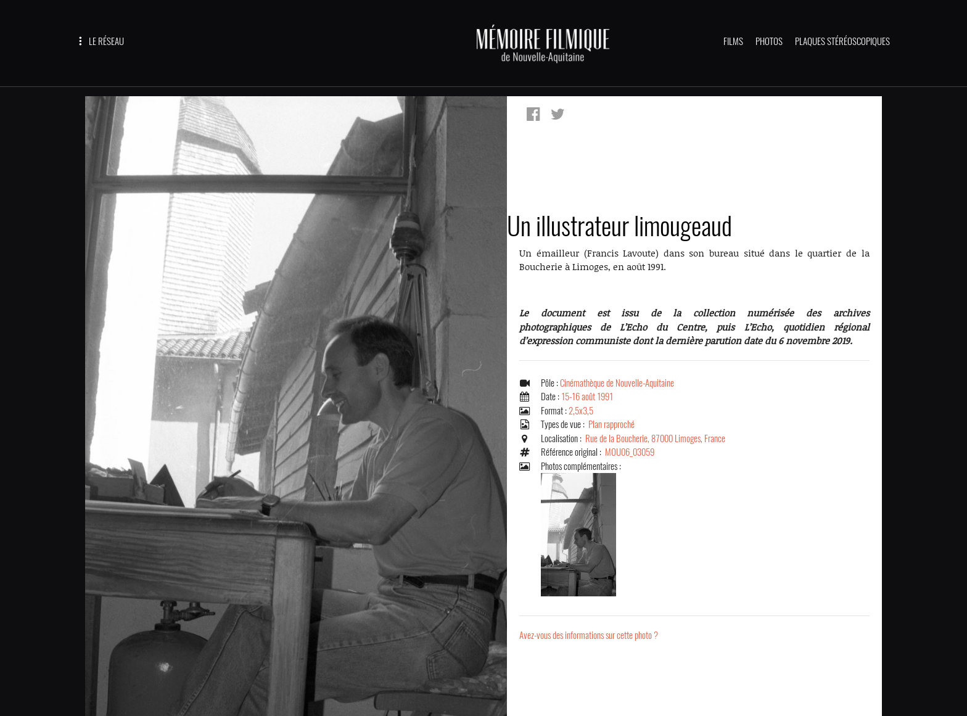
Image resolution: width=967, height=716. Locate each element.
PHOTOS (769, 41)
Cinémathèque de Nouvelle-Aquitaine (617, 383)
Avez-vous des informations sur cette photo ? (588, 635)
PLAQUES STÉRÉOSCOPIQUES (842, 41)
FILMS (733, 41)
